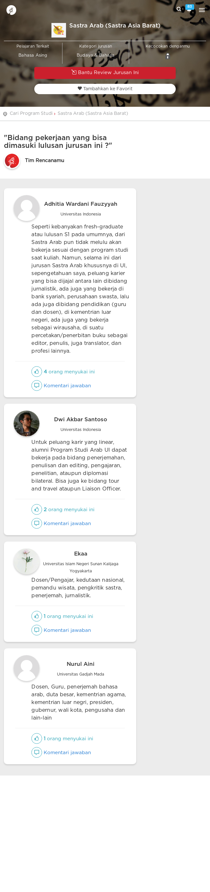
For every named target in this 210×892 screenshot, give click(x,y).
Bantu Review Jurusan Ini (105, 72)
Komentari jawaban (61, 385)
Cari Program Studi (31, 113)
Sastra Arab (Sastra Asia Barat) (93, 113)
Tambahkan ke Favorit (105, 88)
